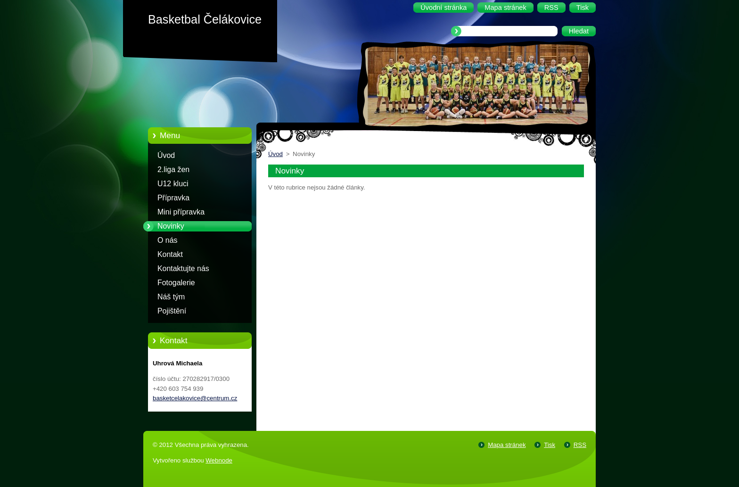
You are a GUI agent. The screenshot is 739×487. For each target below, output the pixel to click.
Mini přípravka (181, 212)
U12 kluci (172, 184)
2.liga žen (173, 169)
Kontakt (170, 254)
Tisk (549, 444)
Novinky (170, 226)
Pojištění (171, 311)
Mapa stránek (507, 444)
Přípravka (173, 198)
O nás (167, 240)
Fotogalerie (176, 283)
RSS (580, 444)
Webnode (218, 460)
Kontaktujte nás (183, 268)
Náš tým (171, 297)
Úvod (166, 155)
